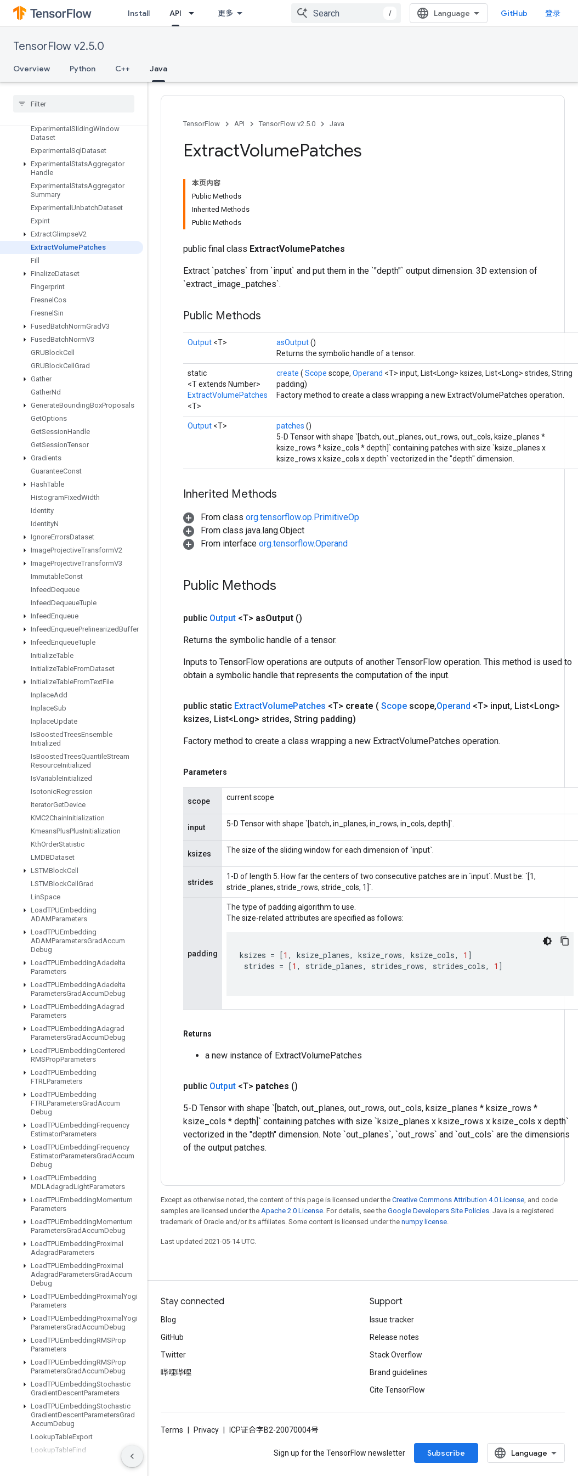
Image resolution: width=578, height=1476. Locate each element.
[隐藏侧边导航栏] (132, 1456)
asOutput (293, 342)
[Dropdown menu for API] (195, 13)
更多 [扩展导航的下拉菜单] (225, 13)
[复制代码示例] (565, 941)
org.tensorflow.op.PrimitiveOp (302, 517)
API (239, 124)
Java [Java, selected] (158, 69)
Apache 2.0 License (292, 1211)
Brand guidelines (398, 1372)
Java (337, 124)
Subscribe (446, 1453)
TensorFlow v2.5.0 (58, 46)
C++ (122, 69)
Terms (172, 1430)
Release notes (394, 1337)
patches (291, 425)
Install (139, 13)
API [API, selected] (175, 13)
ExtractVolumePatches (228, 395)
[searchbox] (73, 103)
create (288, 373)
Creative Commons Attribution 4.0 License (458, 1200)
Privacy (206, 1430)
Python (82, 69)
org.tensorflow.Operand (303, 543)
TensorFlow (201, 124)
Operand (368, 373)
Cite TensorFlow (397, 1389)
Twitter (173, 1354)
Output (200, 342)
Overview (31, 69)
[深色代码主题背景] (547, 941)
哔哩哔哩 (176, 1372)
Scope (316, 373)
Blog (168, 1319)
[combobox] (346, 13)
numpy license (424, 1222)
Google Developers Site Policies (438, 1211)
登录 (552, 13)
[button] (71, 168)
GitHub (514, 13)
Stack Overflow (396, 1354)
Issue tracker (392, 1319)
